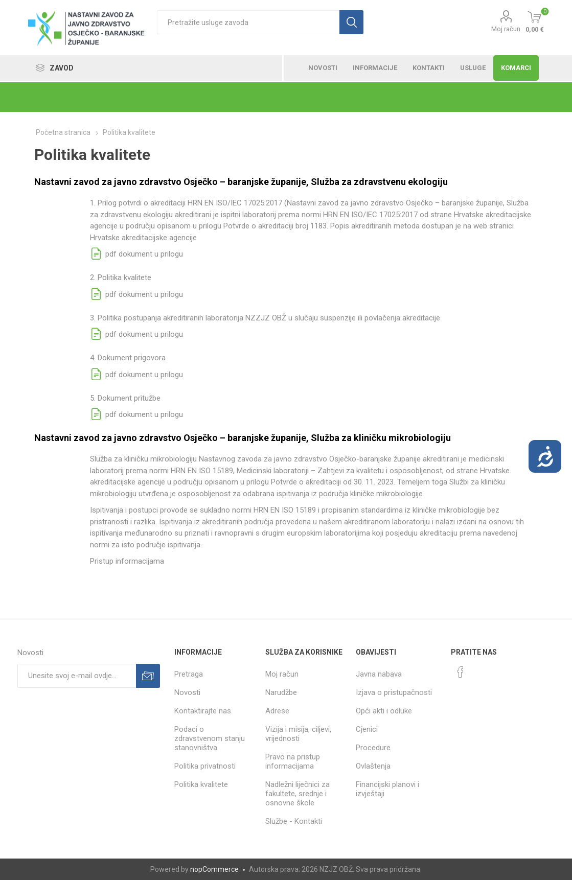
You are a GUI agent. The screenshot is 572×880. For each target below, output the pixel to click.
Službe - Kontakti (293, 821)
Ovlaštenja (373, 766)
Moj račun (505, 29)
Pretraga (188, 674)
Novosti (187, 692)
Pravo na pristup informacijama (292, 761)
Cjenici (367, 729)
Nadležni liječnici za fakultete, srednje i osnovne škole (297, 793)
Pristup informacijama (127, 561)
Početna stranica (63, 132)
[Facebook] (460, 672)
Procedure (373, 747)
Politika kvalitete (201, 784)
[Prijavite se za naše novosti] (76, 676)
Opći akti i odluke (384, 710)
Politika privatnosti (205, 766)
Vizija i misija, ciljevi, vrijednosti (298, 734)
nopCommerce (214, 869)
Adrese (277, 710)
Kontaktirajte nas (202, 710)
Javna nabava (379, 674)
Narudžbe (281, 692)
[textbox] (248, 22)
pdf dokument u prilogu (136, 254)
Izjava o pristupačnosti (394, 692)
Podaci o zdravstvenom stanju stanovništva (209, 738)
